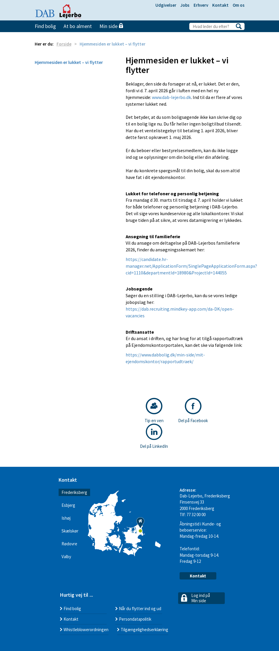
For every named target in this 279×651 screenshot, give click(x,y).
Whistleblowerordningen (86, 629)
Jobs (184, 5)
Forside (64, 44)
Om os (239, 5)
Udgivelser (165, 5)
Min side (111, 26)
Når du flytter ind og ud (140, 608)
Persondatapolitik (135, 619)
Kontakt (220, 5)
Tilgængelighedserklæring (144, 629)
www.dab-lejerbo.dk (171, 97)
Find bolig (45, 26)
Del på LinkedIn (154, 436)
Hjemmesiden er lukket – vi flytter (69, 62)
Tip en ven (154, 410)
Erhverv (201, 5)
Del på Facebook (193, 410)
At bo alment (78, 26)
